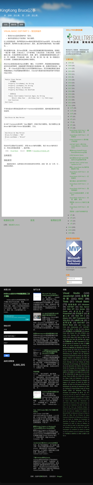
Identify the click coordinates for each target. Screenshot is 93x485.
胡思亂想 (69, 331)
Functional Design (82, 407)
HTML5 (83, 333)
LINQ (64, 339)
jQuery (65, 318)
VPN (64, 425)
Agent (87, 396)
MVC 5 (72, 329)
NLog (80, 413)
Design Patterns (68, 358)
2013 (70, 100)
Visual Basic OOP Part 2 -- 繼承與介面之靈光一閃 (79, 131)
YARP (85, 427)
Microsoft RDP (67, 413)
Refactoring (66, 353)
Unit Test (72, 339)
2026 (70, 63)
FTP (87, 341)
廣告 (81, 392)
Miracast (75, 413)
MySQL (65, 384)
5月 (71, 128)
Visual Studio (71, 293)
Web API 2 (80, 316)
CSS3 (75, 349)
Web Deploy (81, 425)
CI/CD (72, 403)
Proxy (85, 366)
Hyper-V (65, 382)
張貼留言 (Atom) (14, 225)
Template (71, 368)
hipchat (87, 429)
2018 (70, 85)
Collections (74, 405)
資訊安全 (79, 311)
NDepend (84, 352)
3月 (71, 218)
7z (88, 394)
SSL (82, 343)
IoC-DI (64, 411)
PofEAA (79, 366)
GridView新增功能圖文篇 (50, 392)
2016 (70, 91)
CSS (64, 327)
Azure (65, 311)
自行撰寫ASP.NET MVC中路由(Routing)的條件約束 (79, 159)
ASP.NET (70, 307)
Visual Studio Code (77, 388)
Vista (72, 337)
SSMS (65, 360)
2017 (70, 88)
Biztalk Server (67, 349)
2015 (70, 94)
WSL (74, 425)
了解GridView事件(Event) (41, 457)
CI (75, 362)
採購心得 (80, 372)
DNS (81, 405)
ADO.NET (81, 323)
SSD (85, 358)
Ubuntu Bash (81, 368)
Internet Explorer (83, 409)
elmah (81, 429)
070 (72, 394)
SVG (64, 419)
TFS (86, 421)
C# (86, 337)
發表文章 (71, 278)
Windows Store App (70, 427)
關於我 (13, 24)
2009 (70, 230)
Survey (73, 335)
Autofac (87, 398)
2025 (70, 65)
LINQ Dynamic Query (76, 155)
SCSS (65, 368)
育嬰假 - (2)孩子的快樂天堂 (79, 211)
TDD (88, 386)
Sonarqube (84, 419)
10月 (72, 114)
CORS (80, 376)
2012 (70, 102)
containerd (74, 429)
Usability (83, 335)
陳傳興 (29, 151)
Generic (65, 409)
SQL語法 (66, 320)
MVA (79, 382)
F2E (85, 378)
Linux (64, 335)
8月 (71, 119)
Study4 (73, 421)
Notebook (78, 358)
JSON (76, 352)
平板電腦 (67, 433)
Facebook (66, 380)
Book (79, 356)
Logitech (85, 411)
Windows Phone (81, 390)
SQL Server (84, 307)
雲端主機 (70, 374)
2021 (70, 77)
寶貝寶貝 (79, 347)
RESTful (84, 384)
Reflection (71, 417)
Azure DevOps (74, 345)
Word (80, 427)
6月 (71, 125)
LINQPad (77, 411)
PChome (80, 415)
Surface (80, 421)
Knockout (68, 343)
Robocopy (79, 417)
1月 (71, 223)
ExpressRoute (85, 364)
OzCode (77, 384)
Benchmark (84, 400)
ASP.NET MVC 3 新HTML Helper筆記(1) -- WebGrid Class (79, 146)
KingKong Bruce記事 (18, 10)
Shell (69, 419)
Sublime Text (77, 353)
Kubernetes (74, 327)
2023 (70, 71)
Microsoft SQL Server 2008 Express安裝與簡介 (50, 294)
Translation (66, 423)
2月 (71, 221)
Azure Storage (67, 362)
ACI (66, 396)
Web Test (77, 360)
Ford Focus (83, 349)
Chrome (87, 376)
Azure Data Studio (71, 400)
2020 (70, 80)
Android (67, 398)
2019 (70, 83)
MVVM (65, 347)
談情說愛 (78, 331)
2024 (70, 68)
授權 (21, 24)
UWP (72, 423)
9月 (71, 116)
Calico (85, 356)
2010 (70, 227)
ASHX (77, 396)
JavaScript (68, 296)
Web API (71, 309)
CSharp (81, 362)
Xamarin (84, 360)
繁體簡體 (72, 304)
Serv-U (79, 337)
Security (74, 386)
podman (71, 431)
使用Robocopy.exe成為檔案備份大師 (45, 333)
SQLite (85, 417)
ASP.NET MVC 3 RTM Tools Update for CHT (79, 163)
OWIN (64, 415)
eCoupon (65, 392)
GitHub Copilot (75, 380)
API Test (71, 396)
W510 (69, 425)
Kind (70, 411)
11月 (72, 111)
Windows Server (73, 370)
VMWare (85, 423)
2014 (70, 97)
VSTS (65, 337)
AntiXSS (73, 398)
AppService (80, 398)
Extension (78, 378)
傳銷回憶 (72, 347)
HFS (70, 409)
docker (82, 309)
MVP (85, 382)
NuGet (76, 343)
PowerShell (67, 313)
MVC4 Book (68, 325)
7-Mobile (83, 394)
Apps (77, 374)
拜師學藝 (36, 372)
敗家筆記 (74, 433)
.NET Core (82, 325)
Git (64, 352)
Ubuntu (86, 329)
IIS (80, 329)
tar (76, 431)
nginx (87, 339)
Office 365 (72, 415)
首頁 (5, 24)
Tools (65, 301)
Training (67, 388)
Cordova (84, 345)
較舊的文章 (56, 220)
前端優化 (83, 370)
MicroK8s (71, 366)
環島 (80, 433)
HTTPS (70, 352)
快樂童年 (72, 372)
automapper (66, 429)
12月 (72, 108)
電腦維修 (68, 341)
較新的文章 (9, 220)
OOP (71, 384)
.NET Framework (79, 318)
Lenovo (73, 382)
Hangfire (84, 380)
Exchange (75, 364)
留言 (69, 282)
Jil (65, 366)
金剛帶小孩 (78, 320)
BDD (74, 376)
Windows (85, 304)
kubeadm (74, 392)
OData (85, 413)
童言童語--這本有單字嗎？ (78, 181)
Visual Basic (14, 151)
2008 (70, 233)
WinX (87, 425)
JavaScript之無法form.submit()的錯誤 (45, 443)
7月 (71, 122)
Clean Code (69, 378)
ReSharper (66, 386)
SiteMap (76, 419)
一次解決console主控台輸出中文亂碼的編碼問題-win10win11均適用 (50, 351)
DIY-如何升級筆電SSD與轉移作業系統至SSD (50, 314)
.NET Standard (79, 341)
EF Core (71, 407)
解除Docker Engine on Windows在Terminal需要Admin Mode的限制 (44, 427)
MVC (80, 298)
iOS (66, 431)
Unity (78, 423)
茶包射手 (79, 313)
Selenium (81, 386)
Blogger (59, 476)
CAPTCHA (66, 403)
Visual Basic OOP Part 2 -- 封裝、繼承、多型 (79, 198)
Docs (64, 407)
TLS (70, 360)
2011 (70, 105)
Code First (66, 405)
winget (87, 431)
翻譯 (84, 433)
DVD (86, 405)
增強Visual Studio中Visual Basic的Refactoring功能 (78, 151)
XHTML (80, 339)
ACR (85, 347)
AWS (82, 396)
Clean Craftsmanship (81, 403)
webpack (81, 431)
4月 (71, 215)
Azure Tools (66, 376)
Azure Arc (73, 333)
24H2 (77, 394)
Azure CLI (84, 374)
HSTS (75, 409)
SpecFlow (65, 421)
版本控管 (73, 356)
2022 (70, 74)
